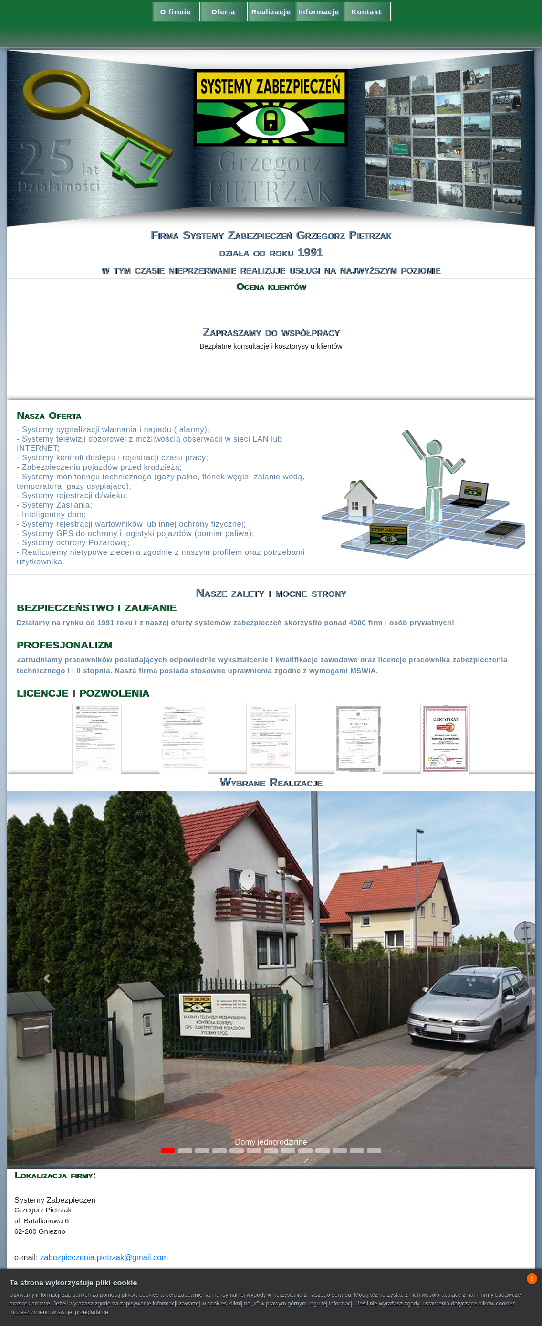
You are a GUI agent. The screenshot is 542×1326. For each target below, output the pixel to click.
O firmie (175, 12)
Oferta (223, 12)
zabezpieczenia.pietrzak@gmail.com (104, 1257)
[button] (46, 978)
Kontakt (367, 12)
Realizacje (271, 12)
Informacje (318, 12)
